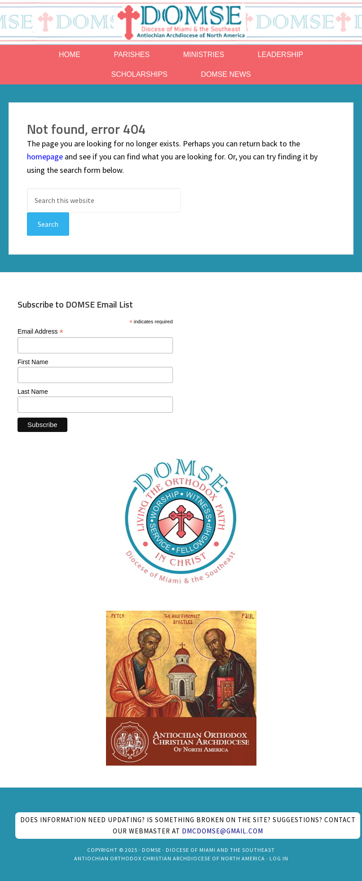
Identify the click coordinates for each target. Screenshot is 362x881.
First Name (33, 362)
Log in (278, 858)
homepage (45, 156)
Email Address (40, 331)
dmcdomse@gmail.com (222, 831)
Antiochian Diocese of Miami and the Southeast (181, 22)
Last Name (33, 391)
